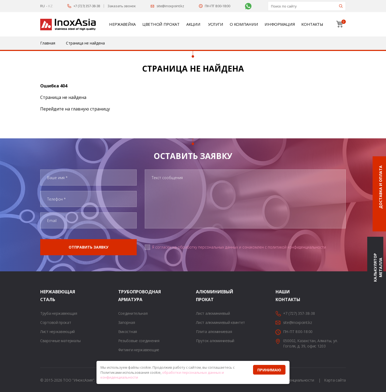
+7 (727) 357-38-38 (86, 5)
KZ (50, 5)
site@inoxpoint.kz (170, 5)
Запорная (126, 322)
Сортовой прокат (55, 322)
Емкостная (127, 331)
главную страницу (90, 109)
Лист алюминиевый (213, 313)
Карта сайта (335, 380)
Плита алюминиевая (214, 331)
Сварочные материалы (60, 340)
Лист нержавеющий (57, 331)
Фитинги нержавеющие (138, 349)
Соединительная (133, 313)
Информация (280, 24)
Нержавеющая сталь (47, 295)
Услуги (215, 24)
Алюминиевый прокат (202, 295)
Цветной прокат (161, 24)
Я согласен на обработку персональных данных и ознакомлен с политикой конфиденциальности (239, 247)
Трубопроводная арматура (125, 295)
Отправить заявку (88, 247)
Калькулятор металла (378, 267)
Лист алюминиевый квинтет (220, 322)
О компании (244, 24)
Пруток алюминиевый (215, 340)
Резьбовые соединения (138, 340)
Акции (193, 24)
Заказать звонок (121, 5)
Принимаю (269, 369)
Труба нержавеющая (58, 313)
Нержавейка (122, 24)
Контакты (312, 24)
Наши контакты (282, 295)
